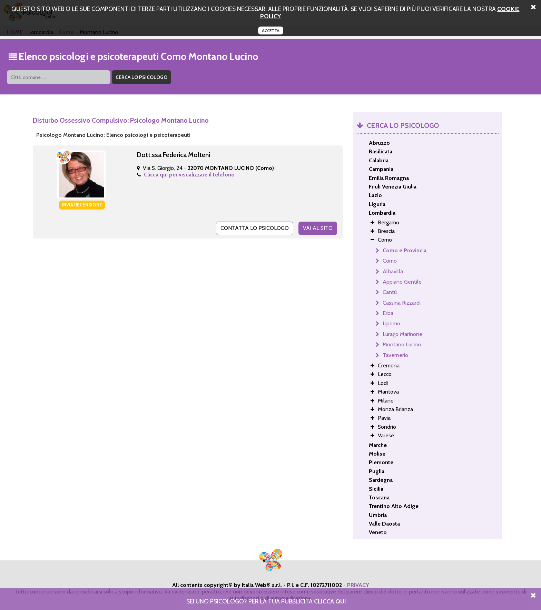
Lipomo (391, 323)
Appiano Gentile (402, 281)
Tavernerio (395, 355)
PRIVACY (358, 585)
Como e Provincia (404, 250)
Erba (388, 313)
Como (390, 260)
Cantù (390, 292)
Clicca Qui (330, 601)
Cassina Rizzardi (402, 302)
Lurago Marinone (402, 334)
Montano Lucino (402, 344)
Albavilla (393, 271)
